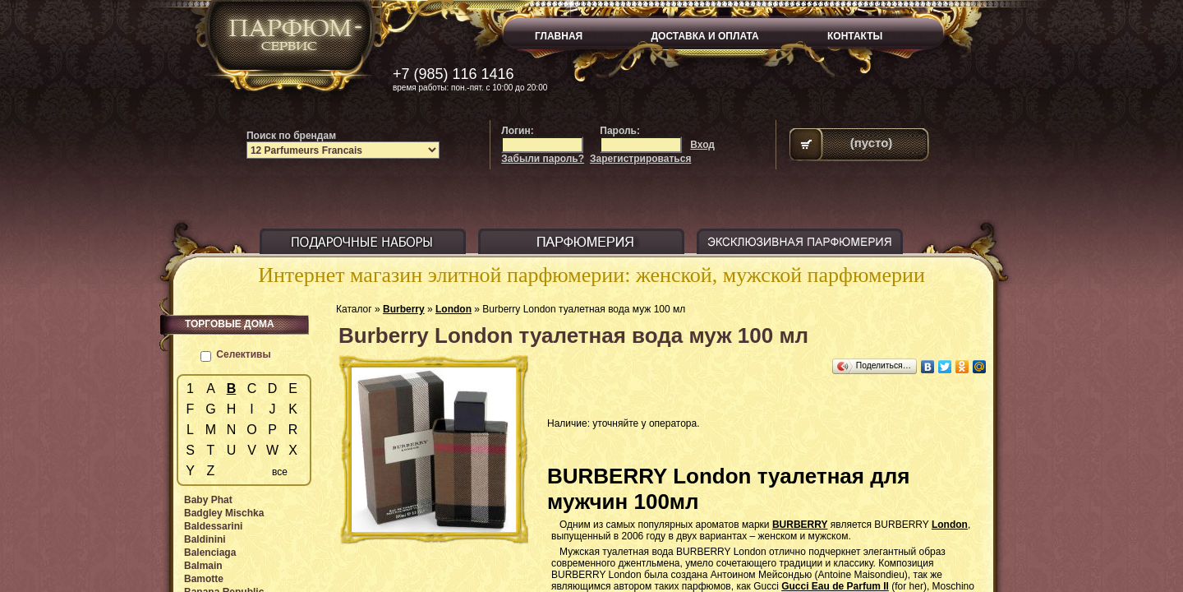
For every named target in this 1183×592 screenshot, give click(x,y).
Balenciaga (210, 552)
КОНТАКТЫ (854, 36)
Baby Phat (208, 500)
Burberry (404, 309)
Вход (702, 144)
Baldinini (205, 539)
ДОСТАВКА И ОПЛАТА (705, 36)
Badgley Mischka (224, 513)
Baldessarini (213, 526)
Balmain (203, 565)
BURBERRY (800, 524)
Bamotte (203, 579)
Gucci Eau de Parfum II (835, 586)
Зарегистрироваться (640, 158)
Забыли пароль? (542, 158)
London (453, 309)
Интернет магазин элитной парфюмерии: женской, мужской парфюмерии (591, 275)
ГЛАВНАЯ (558, 36)
